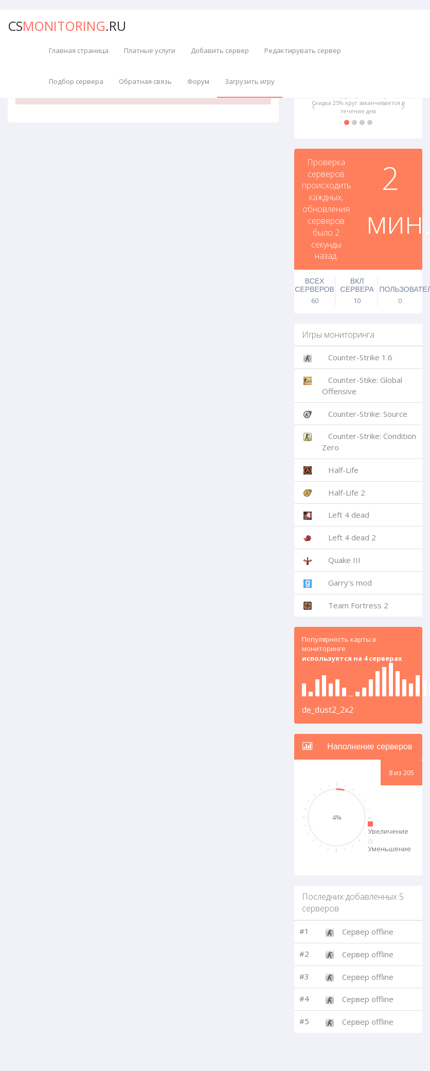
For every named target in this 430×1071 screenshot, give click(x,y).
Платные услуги (149, 50)
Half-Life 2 (346, 492)
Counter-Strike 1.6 (360, 357)
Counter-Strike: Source (367, 414)
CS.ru (67, 25)
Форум (198, 81)
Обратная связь (145, 81)
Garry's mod (350, 582)
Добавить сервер (220, 50)
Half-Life (343, 470)
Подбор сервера (76, 81)
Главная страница (79, 50)
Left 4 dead (348, 515)
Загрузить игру (250, 81)
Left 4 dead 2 (352, 537)
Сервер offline (367, 931)
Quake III (344, 560)
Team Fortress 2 (358, 605)
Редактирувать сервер (302, 50)
